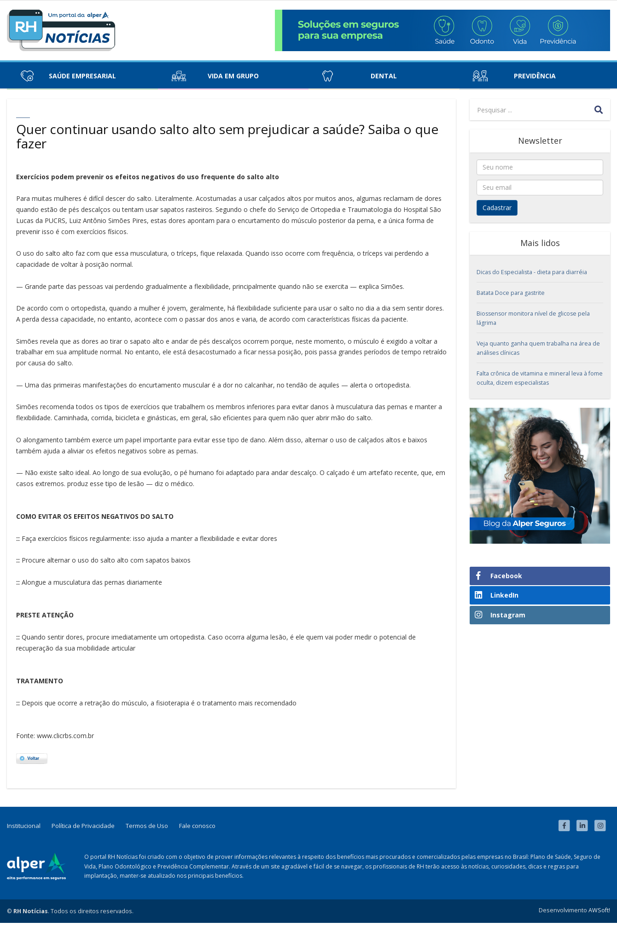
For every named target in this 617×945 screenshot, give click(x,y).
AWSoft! (599, 910)
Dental (384, 75)
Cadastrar (497, 207)
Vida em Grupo (233, 75)
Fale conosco (197, 826)
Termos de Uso (147, 826)
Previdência (535, 75)
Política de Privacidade (83, 826)
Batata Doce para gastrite (511, 293)
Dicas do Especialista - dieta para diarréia (532, 272)
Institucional (24, 826)
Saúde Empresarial (82, 75)
